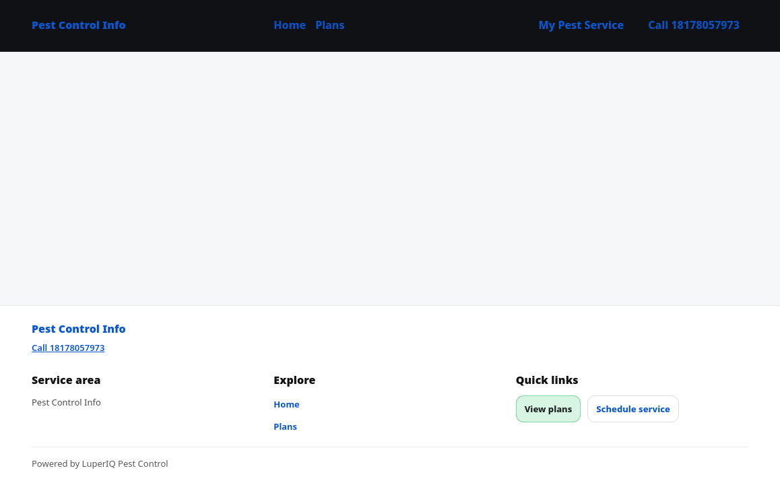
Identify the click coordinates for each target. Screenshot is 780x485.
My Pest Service (581, 25)
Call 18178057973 (694, 25)
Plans (329, 25)
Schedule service (633, 409)
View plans (549, 409)
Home (289, 25)
